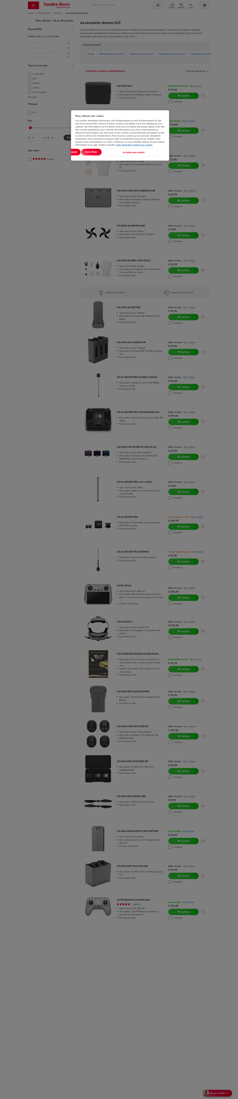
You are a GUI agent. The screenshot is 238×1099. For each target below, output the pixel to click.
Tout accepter (88, 152)
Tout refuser (114, 152)
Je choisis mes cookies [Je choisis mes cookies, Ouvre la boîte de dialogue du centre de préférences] (150, 152)
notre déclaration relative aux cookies (134, 145)
